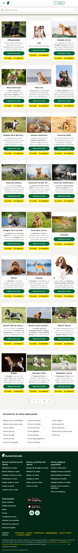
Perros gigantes (33, 431)
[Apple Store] (34, 506)
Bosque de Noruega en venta (37, 468)
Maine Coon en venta (34, 482)
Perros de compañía (10, 442)
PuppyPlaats (39, 533)
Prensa (4, 513)
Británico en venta (33, 471)
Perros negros (57, 420)
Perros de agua (9, 435)
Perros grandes (33, 435)
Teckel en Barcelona (58, 468)
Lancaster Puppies (24, 535)
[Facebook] (31, 512)
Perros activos (8, 428)
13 (44, 401)
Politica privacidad (9, 506)
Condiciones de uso (9, 517)
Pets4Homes (19, 533)
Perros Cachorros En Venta (12, 463)
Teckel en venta (8, 486)
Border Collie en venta (10, 482)
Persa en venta (32, 486)
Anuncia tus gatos (8, 528)
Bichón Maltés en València (60, 475)
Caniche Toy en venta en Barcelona (60, 487)
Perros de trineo (34, 428)
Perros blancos (8, 431)
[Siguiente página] (49, 401)
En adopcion (18, 58)
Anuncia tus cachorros (10, 524)
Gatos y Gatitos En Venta (36, 463)
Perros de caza (8, 439)
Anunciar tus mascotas (10, 520)
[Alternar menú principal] (4, 3)
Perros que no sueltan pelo (62, 431)
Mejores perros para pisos (13, 424)
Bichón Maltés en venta (11, 471)
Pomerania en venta (9, 479)
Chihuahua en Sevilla (59, 479)
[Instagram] (37, 512)
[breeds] (39, 9)
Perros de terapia (34, 420)
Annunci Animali (65, 533)
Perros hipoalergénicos (36, 439)
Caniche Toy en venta (10, 490)
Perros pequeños (58, 428)
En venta (8, 58)
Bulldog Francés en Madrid (61, 471)
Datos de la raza (14, 53)
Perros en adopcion (58, 492)
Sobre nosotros (7, 502)
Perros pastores (58, 424)
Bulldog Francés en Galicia (61, 482)
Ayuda (4, 509)
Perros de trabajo (34, 424)
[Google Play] (34, 500)
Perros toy (56, 435)
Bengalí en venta (32, 479)
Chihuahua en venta (9, 468)
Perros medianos (34, 442)
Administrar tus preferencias (57, 544)
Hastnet (29, 533)
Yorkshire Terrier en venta (11, 475)
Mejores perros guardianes (13, 420)
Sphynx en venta (32, 475)
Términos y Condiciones (58, 542)
